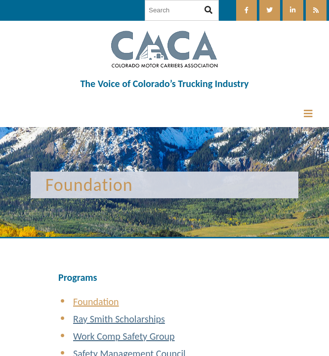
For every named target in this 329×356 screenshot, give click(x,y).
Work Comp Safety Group (124, 336)
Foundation (96, 302)
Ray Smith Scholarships (119, 319)
